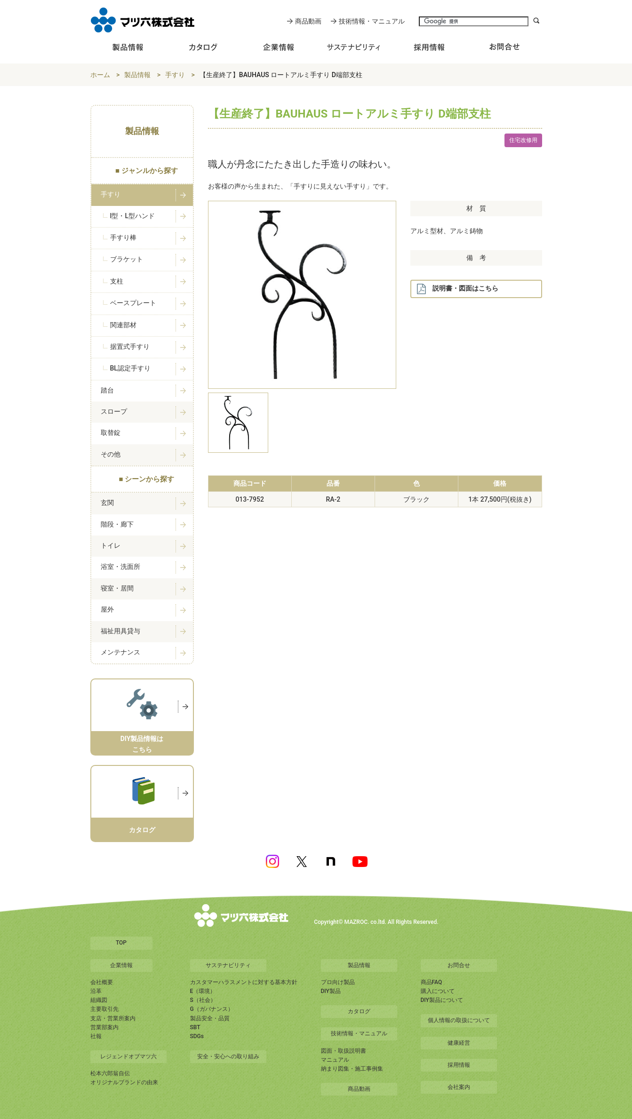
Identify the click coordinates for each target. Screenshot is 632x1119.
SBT (195, 1027)
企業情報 (121, 965)
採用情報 (459, 1065)
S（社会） (203, 1000)
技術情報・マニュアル (372, 21)
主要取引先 (104, 1009)
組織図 (98, 1000)
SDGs (197, 1036)
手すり (175, 75)
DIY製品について (442, 1000)
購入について (438, 991)
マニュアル (335, 1059)
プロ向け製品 (338, 982)
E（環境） (203, 991)
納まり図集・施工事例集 (352, 1068)
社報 (96, 1036)
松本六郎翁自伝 (110, 1073)
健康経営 (459, 1043)
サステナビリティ (228, 965)
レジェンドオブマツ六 (128, 1056)
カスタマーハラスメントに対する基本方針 (243, 982)
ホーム (100, 75)
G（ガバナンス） (211, 1009)
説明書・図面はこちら (457, 289)
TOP (121, 942)
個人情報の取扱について (459, 1020)
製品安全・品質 (210, 1018)
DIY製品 (331, 991)
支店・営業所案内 (113, 1018)
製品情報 (137, 75)
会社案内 (459, 1087)
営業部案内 (104, 1027)
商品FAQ (431, 982)
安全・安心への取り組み (228, 1056)
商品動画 (308, 21)
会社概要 (101, 982)
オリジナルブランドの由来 (124, 1082)
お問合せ (459, 965)
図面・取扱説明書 (343, 1051)
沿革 (96, 991)
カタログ (359, 1011)
